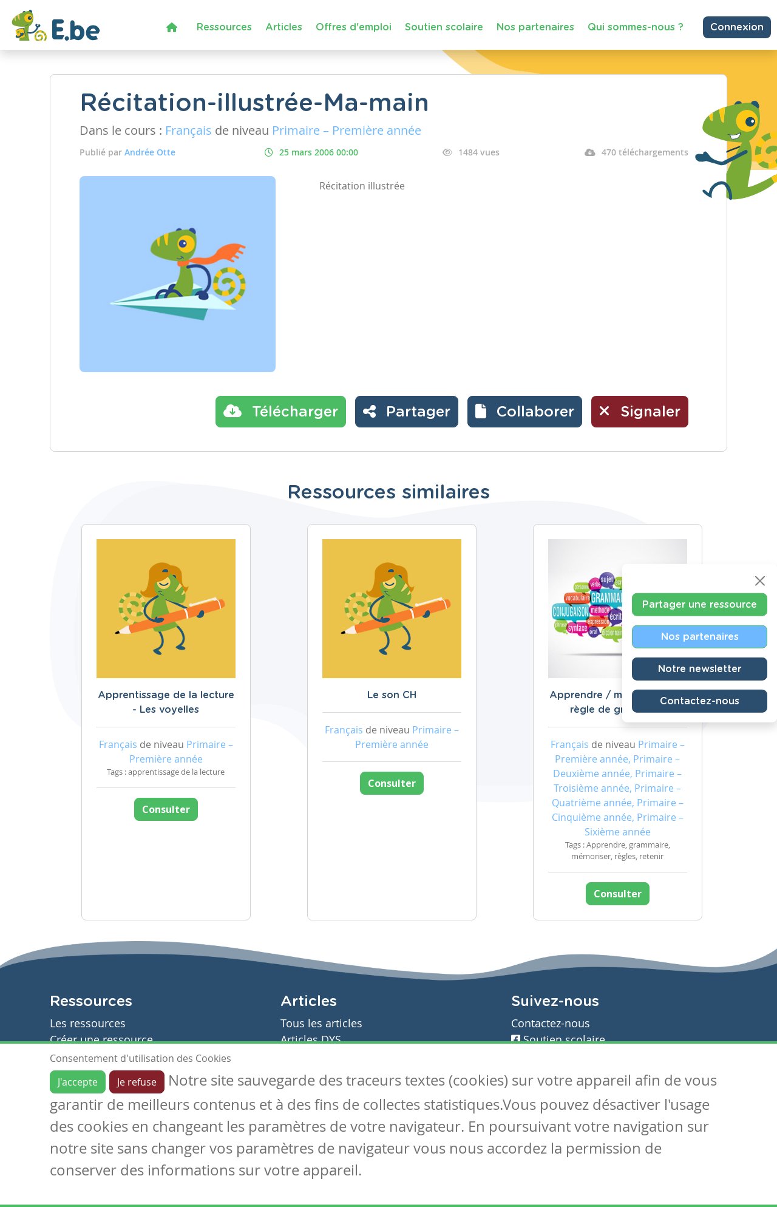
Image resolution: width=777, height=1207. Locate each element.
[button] (524, 411)
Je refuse (137, 1082)
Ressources (224, 27)
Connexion (737, 27)
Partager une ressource (699, 605)
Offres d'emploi (354, 27)
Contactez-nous (699, 701)
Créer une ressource (101, 1040)
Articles (283, 27)
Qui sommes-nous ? (636, 27)
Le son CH (391, 695)
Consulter (166, 809)
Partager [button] (406, 411)
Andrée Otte (149, 152)
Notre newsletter (699, 669)
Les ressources (88, 1023)
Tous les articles (321, 1023)
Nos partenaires (535, 27)
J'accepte (78, 1082)
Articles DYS (310, 1040)
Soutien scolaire (444, 27)
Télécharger (280, 411)
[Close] (760, 581)
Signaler (639, 411)
